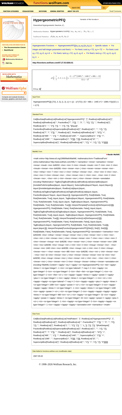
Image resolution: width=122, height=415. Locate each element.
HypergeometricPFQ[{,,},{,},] (75, 46)
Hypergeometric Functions (43, 46)
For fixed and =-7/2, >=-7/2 (88, 49)
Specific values (101, 46)
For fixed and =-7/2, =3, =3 (68, 53)
